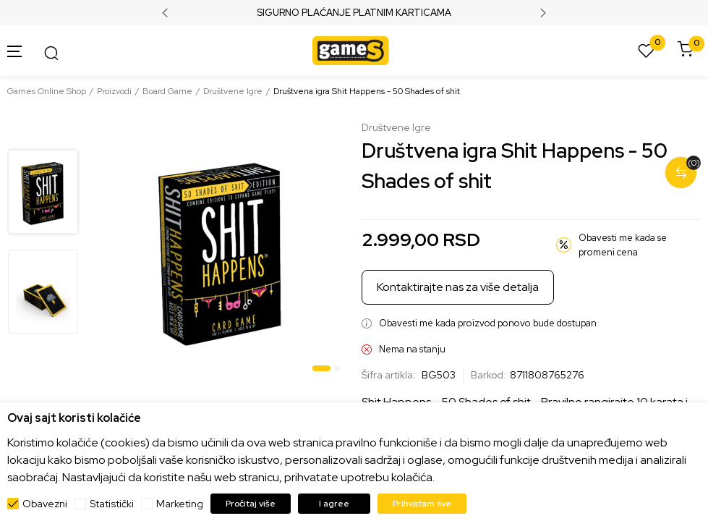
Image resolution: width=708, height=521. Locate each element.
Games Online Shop (46, 91)
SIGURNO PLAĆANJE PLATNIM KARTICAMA (354, 13)
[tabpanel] (221, 249)
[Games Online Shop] (350, 49)
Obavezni (44, 504)
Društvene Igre (233, 91)
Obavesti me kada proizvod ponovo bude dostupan (488, 323)
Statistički (112, 504)
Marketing (179, 504)
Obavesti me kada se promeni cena (623, 245)
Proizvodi (114, 91)
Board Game (167, 91)
